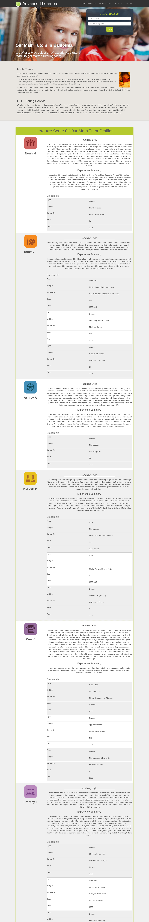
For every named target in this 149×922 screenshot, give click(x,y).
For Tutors (105, 3)
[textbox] (110, 18)
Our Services (89, 3)
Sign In (129, 3)
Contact (118, 3)
